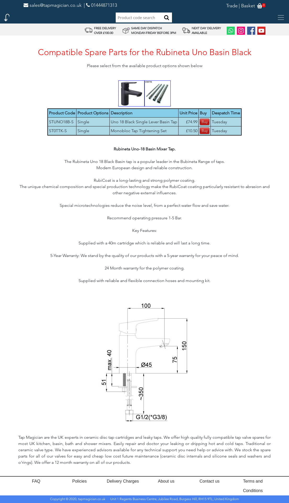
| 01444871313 (100, 5)
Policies (79, 481)
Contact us (209, 481)
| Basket (247, 6)
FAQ (36, 481)
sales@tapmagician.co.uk (53, 5)
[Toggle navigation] (281, 17)
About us (166, 481)
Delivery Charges (123, 481)
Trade (232, 6)
